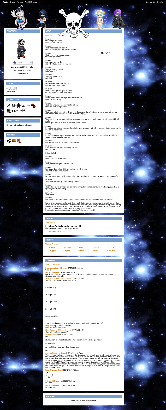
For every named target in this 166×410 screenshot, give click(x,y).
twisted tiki (150, 2)
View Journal (50, 222)
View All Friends (51, 244)
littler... (81, 247)
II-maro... (52, 247)
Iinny (47, 326)
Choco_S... (111, 247)
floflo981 (48, 334)
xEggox (53, 251)
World (27, 2)
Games (34, 2)
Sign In (160, 2)
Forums (20, 2)
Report (63, 268)
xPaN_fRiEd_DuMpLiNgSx (55, 279)
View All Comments (52, 265)
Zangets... (96, 247)
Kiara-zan (111, 251)
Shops (12, 2)
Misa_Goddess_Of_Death (55, 330)
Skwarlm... (82, 251)
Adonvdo (67, 247)
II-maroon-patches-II (53, 268)
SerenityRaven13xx (52, 353)
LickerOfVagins (51, 370)
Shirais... (96, 251)
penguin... (67, 251)
